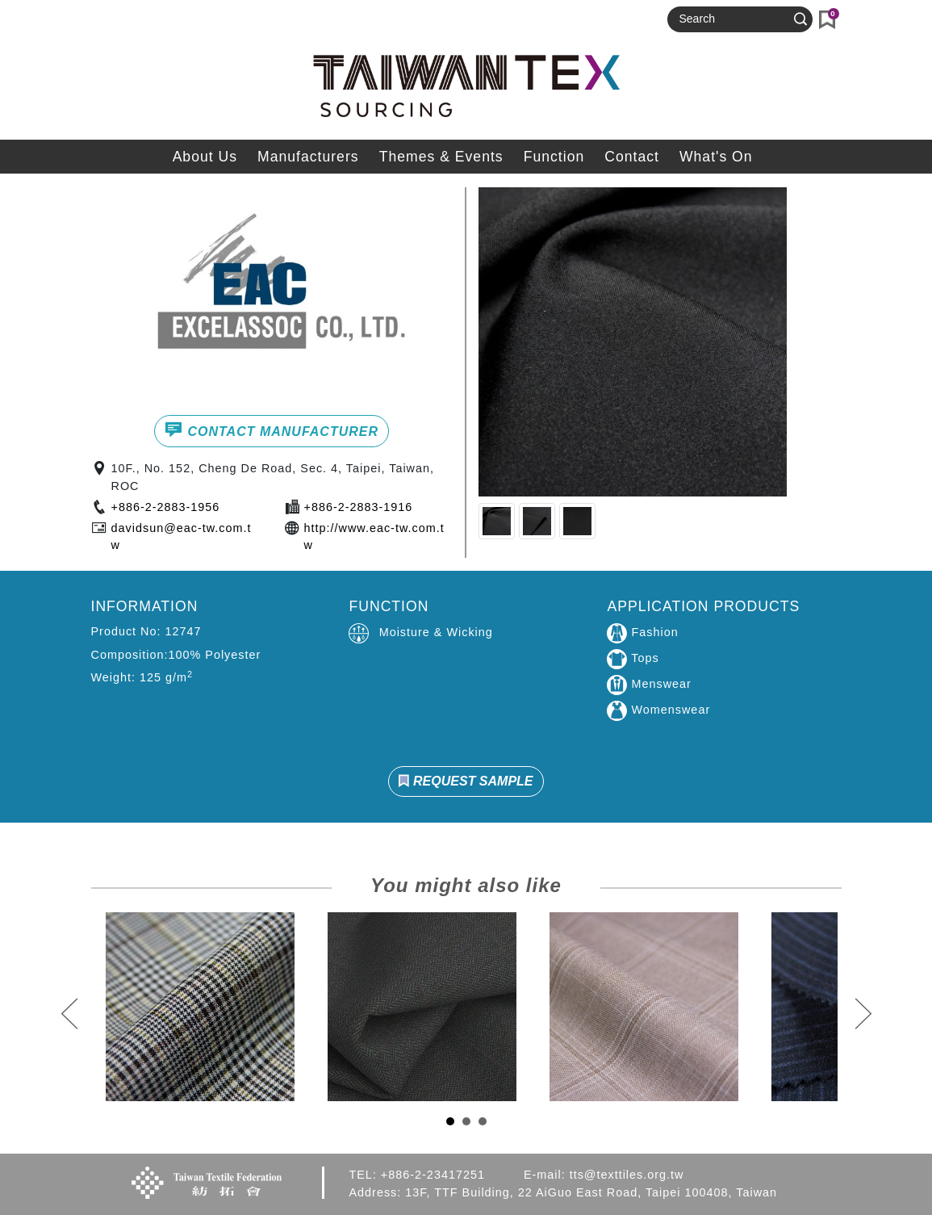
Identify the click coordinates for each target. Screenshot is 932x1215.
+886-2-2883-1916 (358, 507)
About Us (205, 157)
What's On (716, 157)
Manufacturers (307, 157)
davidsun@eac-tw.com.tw (181, 537)
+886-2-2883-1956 (165, 507)
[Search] (733, 19)
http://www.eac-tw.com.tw (374, 537)
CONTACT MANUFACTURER (271, 429)
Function (554, 157)
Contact (631, 157)
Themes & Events (441, 157)
